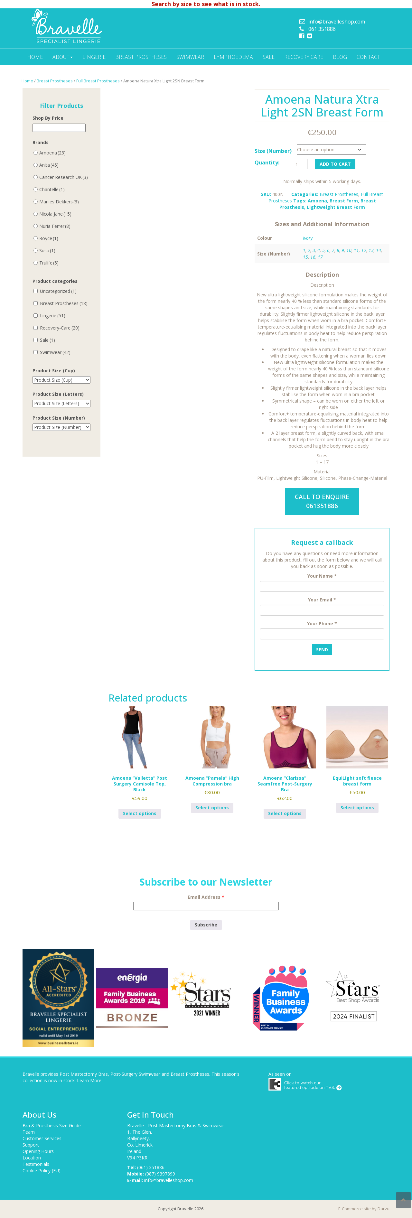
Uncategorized (58, 291)
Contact (368, 56)
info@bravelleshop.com (336, 21)
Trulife (49, 263)
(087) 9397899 (160, 1174)
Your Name (322, 576)
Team (29, 1132)
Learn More (89, 1080)
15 (305, 257)
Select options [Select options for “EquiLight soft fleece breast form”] (357, 807)
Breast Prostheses (141, 56)
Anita (49, 165)
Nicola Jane (55, 214)
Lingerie (94, 56)
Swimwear (190, 56)
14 (378, 250)
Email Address (206, 897)
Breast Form (344, 201)
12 (363, 250)
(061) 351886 (150, 1167)
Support (31, 1145)
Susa (47, 250)
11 (356, 250)
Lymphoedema (233, 56)
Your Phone (322, 623)
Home (35, 56)
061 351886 (322, 29)
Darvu (383, 1209)
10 (348, 250)
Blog (340, 56)
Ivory (308, 238)
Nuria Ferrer (54, 226)
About (62, 56)
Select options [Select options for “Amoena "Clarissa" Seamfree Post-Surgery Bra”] (285, 813)
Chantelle (52, 189)
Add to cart (335, 164)
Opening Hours (38, 1151)
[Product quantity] (299, 164)
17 (320, 257)
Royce (48, 238)
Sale (269, 56)
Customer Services (42, 1138)
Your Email (322, 600)
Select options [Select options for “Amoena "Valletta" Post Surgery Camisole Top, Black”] (139, 813)
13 (371, 250)
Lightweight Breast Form (336, 207)
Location (32, 1158)
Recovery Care (303, 56)
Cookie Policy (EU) (42, 1170)
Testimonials (36, 1164)
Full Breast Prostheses (98, 81)
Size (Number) (273, 150)
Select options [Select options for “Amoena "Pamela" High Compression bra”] (212, 807)
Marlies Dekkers (59, 202)
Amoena (317, 201)
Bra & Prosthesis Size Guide (52, 1125)
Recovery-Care (60, 328)
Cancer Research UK (63, 177)
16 (312, 257)
